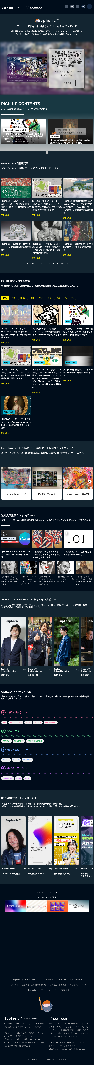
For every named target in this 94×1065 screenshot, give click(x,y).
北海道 (23, 298)
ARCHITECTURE (16, 722)
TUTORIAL (6, 741)
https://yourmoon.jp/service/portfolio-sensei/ (67, 1049)
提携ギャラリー (76, 980)
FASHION (38, 722)
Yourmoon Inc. (45, 1059)
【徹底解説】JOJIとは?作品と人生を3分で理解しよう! (77, 553)
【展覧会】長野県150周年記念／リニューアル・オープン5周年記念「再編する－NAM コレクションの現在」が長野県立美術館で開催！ (78, 207)
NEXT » (65, 264)
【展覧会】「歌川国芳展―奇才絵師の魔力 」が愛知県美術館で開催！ (78, 247)
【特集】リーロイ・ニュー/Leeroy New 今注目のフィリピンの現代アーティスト (28, 580)
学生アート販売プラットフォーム (55, 448)
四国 (58, 298)
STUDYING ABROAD (34, 741)
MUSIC (28, 722)
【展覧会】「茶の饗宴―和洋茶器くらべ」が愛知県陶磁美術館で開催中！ (16, 247)
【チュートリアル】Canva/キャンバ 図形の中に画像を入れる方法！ (15, 555)
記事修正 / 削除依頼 (58, 985)
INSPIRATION (7, 778)
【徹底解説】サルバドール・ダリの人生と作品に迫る (65, 579)
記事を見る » (6, 215)
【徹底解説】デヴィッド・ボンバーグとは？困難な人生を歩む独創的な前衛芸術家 (46, 555)
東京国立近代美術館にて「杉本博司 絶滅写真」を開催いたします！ (78, 373)
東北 (32, 298)
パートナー (61, 980)
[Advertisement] (47, 943)
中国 (49, 298)
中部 (41, 298)
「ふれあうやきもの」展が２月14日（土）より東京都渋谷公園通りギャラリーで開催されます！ (47, 332)
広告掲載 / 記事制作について (34, 985)
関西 (13, 298)
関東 (5, 298)
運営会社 (49, 980)
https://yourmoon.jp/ (75, 1042)
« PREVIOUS (31, 264)
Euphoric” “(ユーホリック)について (27, 980)
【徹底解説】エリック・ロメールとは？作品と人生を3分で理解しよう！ (9, 580)
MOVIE (27, 778)
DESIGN (16, 760)
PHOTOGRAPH (50, 722)
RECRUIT (6, 760)
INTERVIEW (27, 760)
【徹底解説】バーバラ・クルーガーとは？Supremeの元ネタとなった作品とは (47, 580)
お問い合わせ (32, 990)
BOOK (18, 778)
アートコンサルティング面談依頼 (55, 990)
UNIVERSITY (19, 741)
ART (4, 722)
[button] (90, 481)
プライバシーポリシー (79, 985)
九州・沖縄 (69, 298)
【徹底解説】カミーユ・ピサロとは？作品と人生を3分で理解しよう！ (84, 580)
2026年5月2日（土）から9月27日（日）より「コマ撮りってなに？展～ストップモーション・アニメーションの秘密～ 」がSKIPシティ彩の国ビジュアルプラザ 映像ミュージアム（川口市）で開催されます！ (47, 378)
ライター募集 (12, 985)
